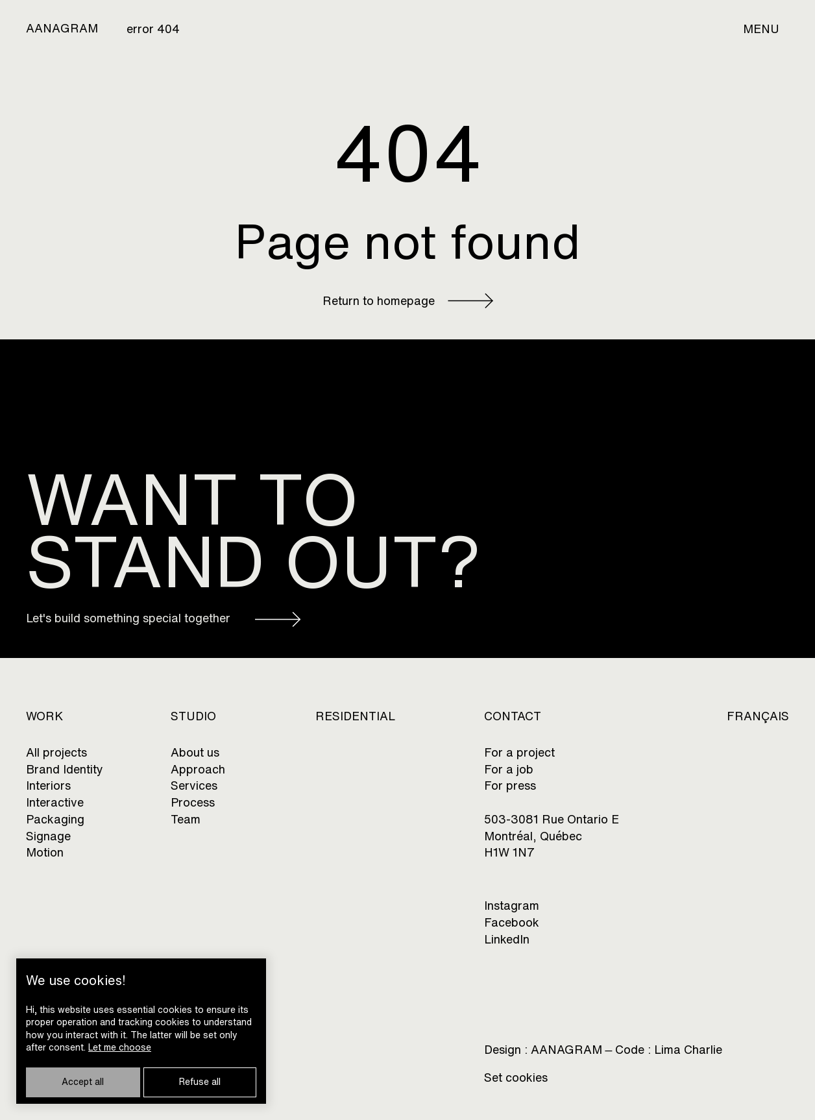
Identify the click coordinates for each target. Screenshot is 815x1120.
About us (195, 752)
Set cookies (516, 1077)
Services (194, 785)
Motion (45, 852)
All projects (56, 752)
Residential (355, 716)
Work (44, 716)
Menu (761, 29)
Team (186, 819)
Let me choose (119, 1047)
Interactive (55, 802)
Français (758, 716)
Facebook (511, 922)
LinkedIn (506, 939)
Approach (198, 769)
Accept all (83, 1082)
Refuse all (200, 1082)
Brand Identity (64, 769)
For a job (508, 769)
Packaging (55, 819)
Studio (193, 716)
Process (193, 802)
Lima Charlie (688, 1050)
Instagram (511, 905)
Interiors (48, 785)
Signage (48, 836)
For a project (519, 752)
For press (510, 785)
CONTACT (512, 716)
